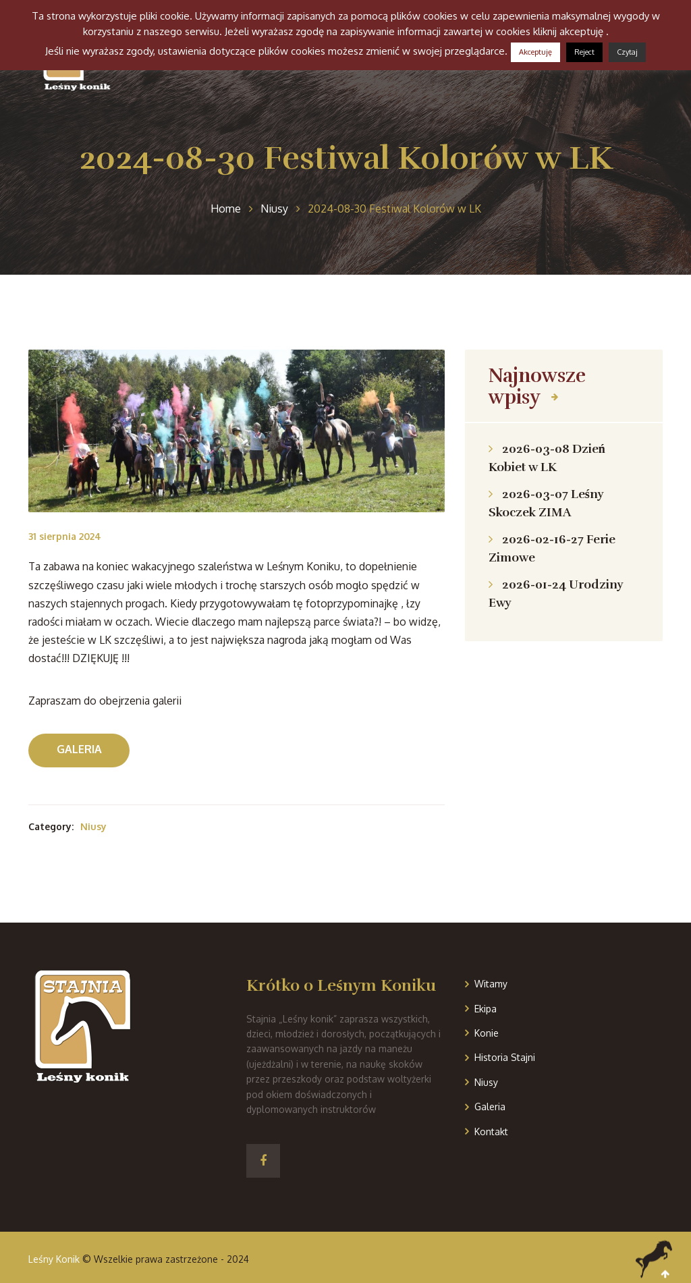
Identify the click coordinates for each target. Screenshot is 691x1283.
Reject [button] (584, 52)
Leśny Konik (54, 1259)
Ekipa (485, 1008)
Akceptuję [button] (535, 52)
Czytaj (627, 52)
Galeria (79, 749)
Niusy (93, 826)
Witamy (490, 983)
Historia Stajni (504, 1057)
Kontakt (491, 1131)
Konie (486, 1033)
